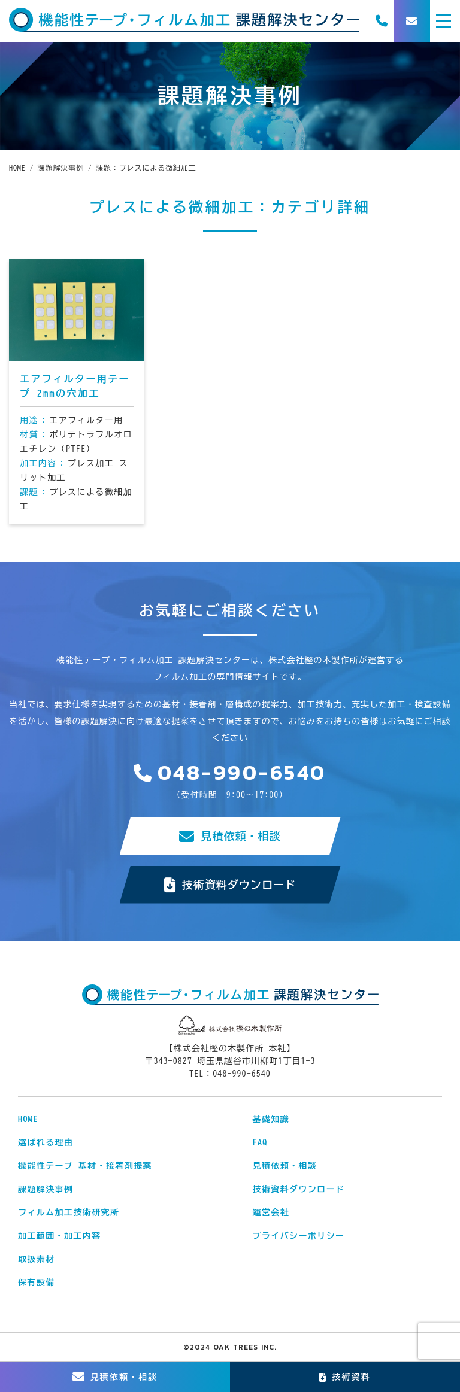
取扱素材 (36, 1259)
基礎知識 (271, 1119)
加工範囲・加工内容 (59, 1236)
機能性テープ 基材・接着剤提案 (85, 1166)
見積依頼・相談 (229, 836)
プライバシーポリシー (299, 1236)
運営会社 (271, 1212)
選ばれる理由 (45, 1142)
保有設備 (36, 1282)
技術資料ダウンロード (230, 884)
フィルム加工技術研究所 (68, 1212)
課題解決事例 (45, 1189)
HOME (28, 1119)
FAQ (260, 1142)
